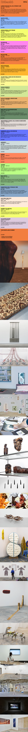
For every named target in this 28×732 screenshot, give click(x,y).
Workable (3, 142)
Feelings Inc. (4, 42)
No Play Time (4, 54)
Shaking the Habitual (6, 208)
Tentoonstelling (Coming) (8, 230)
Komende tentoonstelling (7, 237)
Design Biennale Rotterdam (8, 30)
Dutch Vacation (5, 65)
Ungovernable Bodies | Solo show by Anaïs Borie (13, 120)
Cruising (3, 164)
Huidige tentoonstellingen (7, 236)
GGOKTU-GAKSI (4, 18)
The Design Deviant (6, 219)
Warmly (3, 154)
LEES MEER (2, 15)
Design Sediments (5, 87)
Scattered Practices (6, 198)
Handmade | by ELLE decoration (9, 131)
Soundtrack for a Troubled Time (9, 187)
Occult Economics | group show (9, 98)
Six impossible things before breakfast (11, 77)
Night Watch (4, 176)
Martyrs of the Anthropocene (9, 109)
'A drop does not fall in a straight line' (11, 6)
